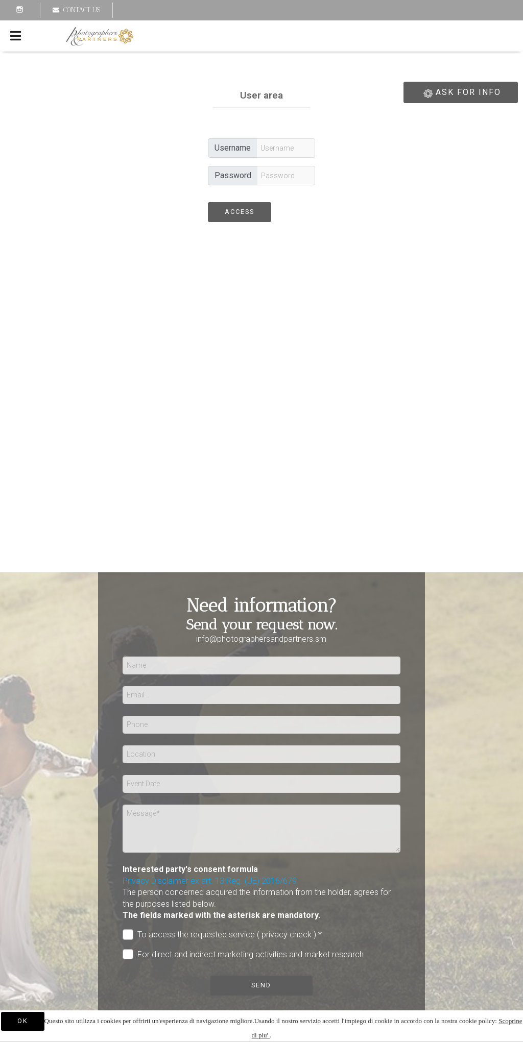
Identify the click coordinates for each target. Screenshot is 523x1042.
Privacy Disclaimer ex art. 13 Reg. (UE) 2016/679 (210, 881)
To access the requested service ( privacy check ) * (222, 934)
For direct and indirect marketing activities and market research (243, 954)
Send (261, 985)
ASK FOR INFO (460, 93)
